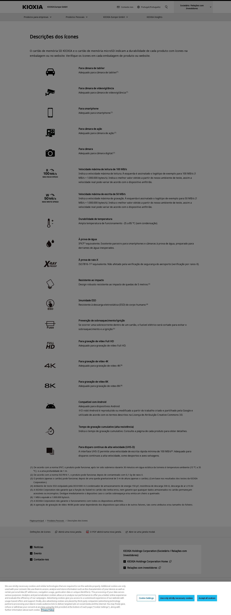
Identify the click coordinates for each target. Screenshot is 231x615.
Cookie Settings (146, 601)
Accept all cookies (207, 601)
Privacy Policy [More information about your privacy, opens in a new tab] (47, 612)
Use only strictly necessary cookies (176, 601)
